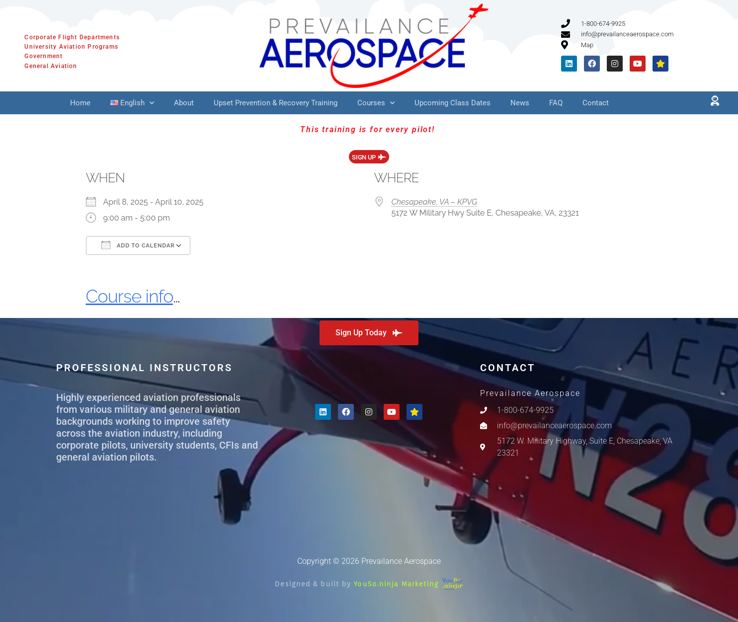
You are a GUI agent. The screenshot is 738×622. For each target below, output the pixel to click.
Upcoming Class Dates (452, 102)
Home (80, 102)
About (184, 102)
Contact (595, 102)
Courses (376, 103)
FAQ (556, 102)
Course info (129, 296)
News (519, 102)
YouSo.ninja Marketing (408, 583)
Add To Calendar (138, 244)
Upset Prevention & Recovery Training (275, 102)
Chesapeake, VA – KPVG (435, 202)
